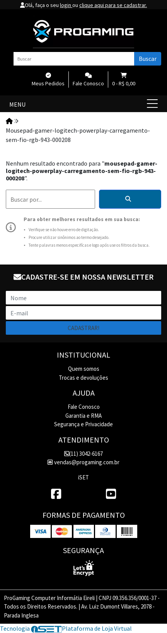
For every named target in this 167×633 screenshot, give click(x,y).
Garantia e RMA (83, 415)
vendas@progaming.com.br (83, 462)
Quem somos (83, 368)
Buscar (148, 58)
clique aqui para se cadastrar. (113, 5)
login (66, 5)
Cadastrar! (83, 328)
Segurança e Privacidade (83, 424)
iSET (83, 477)
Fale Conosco (84, 406)
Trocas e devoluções (83, 377)
